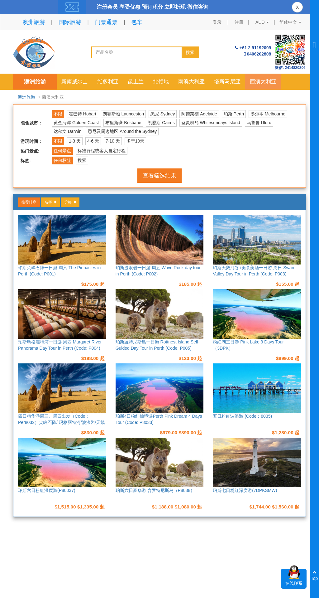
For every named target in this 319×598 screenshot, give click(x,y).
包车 (136, 22)
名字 (50, 202)
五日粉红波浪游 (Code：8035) (242, 416)
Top (314, 575)
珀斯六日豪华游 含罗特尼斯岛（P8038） (155, 490)
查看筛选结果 (159, 176)
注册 (239, 22)
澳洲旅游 (33, 22)
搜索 (190, 52)
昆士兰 (136, 82)
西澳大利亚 (263, 82)
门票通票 (106, 22)
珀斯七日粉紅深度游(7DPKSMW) (245, 490)
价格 (70, 202)
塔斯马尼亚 (227, 82)
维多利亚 (107, 82)
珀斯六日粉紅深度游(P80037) (46, 490)
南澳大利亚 (191, 82)
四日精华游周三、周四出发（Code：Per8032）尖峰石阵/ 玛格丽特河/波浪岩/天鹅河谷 (61, 422)
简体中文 (290, 22)
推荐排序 (28, 202)
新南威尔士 (74, 82)
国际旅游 (70, 22)
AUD (262, 22)
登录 (217, 22)
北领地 (161, 82)
